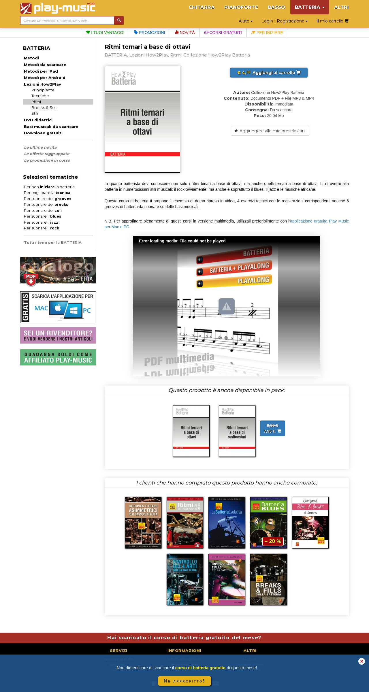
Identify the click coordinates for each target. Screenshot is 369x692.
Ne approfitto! (184, 680)
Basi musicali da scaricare (51, 126)
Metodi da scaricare (45, 64)
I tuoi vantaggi (105, 32)
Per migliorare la (47, 193)
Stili (34, 113)
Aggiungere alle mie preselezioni (270, 130)
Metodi (31, 58)
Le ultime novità (40, 147)
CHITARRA (202, 7)
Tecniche (40, 95)
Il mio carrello (333, 21)
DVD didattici (38, 120)
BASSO (276, 7)
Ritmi (36, 101)
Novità (185, 32)
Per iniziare (267, 32)
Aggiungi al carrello (268, 72)
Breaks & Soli (44, 107)
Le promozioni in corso (47, 160)
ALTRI (341, 7)
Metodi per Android (44, 77)
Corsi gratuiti (223, 32)
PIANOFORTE (241, 7)
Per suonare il (42, 216)
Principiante (42, 90)
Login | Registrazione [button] (284, 21)
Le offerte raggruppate (46, 153)
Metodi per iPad (41, 71)
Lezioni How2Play (42, 84)
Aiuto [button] (246, 21)
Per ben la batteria (49, 187)
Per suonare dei (47, 199)
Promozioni (149, 32)
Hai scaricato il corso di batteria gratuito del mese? (184, 637)
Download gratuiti (43, 133)
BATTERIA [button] (310, 7)
